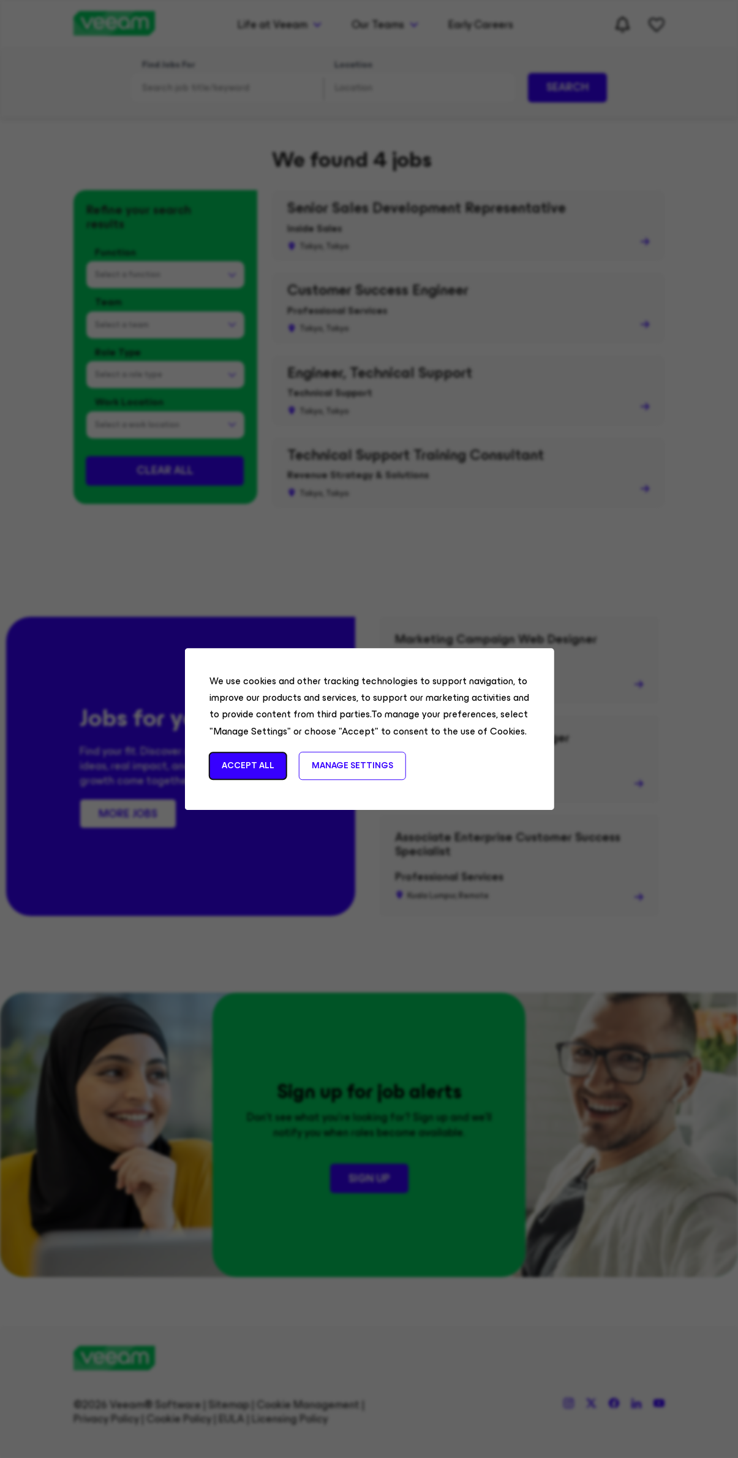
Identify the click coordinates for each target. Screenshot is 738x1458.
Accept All (247, 765)
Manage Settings (352, 765)
